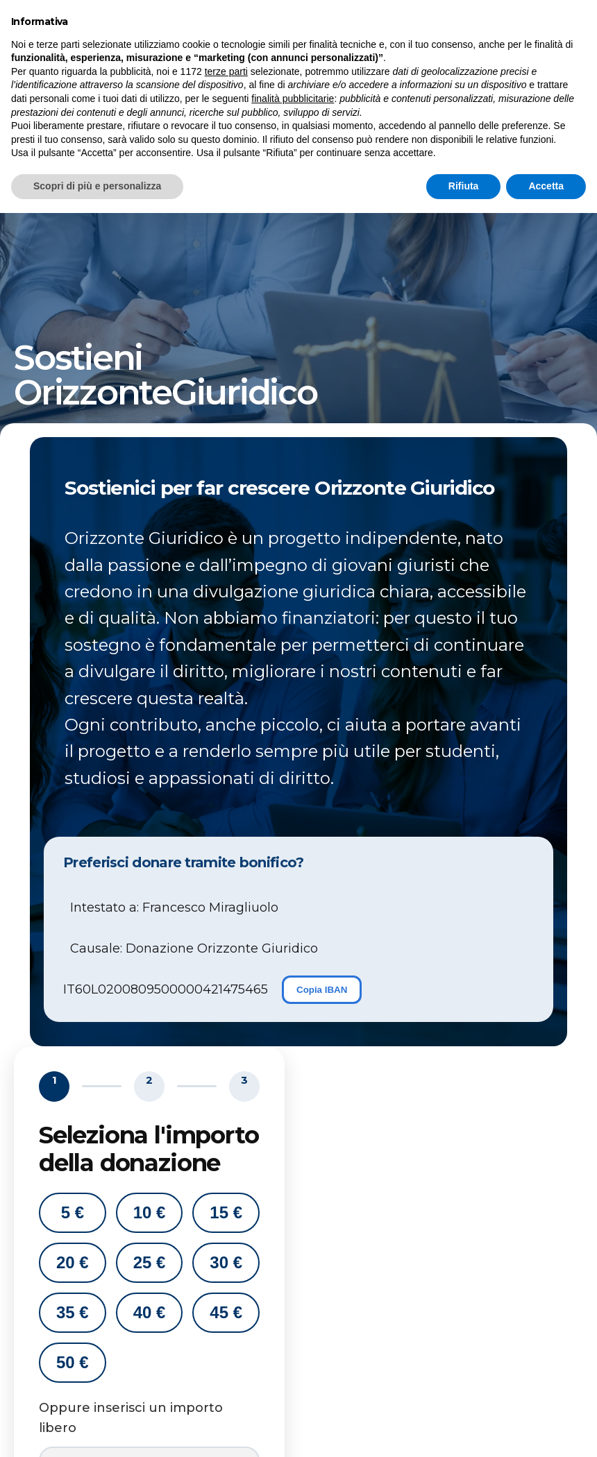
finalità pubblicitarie (292, 1342)
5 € (72, 1212)
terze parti (226, 1315)
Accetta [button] (546, 1429)
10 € (149, 1212)
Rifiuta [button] (463, 1429)
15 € (226, 1212)
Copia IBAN (321, 990)
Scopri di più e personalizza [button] (97, 1429)
